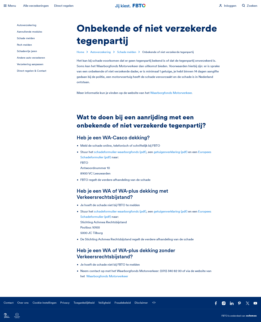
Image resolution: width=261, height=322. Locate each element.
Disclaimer (141, 302)
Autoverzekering (26, 25)
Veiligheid (104, 302)
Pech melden (24, 44)
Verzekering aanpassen (30, 64)
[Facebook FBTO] (216, 303)
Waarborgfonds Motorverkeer (171, 93)
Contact (8, 302)
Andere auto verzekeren (31, 57)
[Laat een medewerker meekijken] (154, 303)
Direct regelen (64, 5)
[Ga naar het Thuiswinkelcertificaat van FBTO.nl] (17, 316)
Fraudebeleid (123, 302)
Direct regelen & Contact (31, 70)
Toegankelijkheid (84, 302)
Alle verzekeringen (36, 5)
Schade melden (26, 38)
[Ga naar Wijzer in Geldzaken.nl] (7, 316)
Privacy (65, 302)
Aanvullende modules (29, 31)
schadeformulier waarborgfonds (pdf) (120, 152)
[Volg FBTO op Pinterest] (240, 303)
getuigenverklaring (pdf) (170, 152)
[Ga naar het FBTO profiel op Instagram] (224, 303)
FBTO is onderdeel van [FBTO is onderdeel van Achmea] (239, 315)
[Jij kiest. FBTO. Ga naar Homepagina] (130, 5)
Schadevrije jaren (27, 51)
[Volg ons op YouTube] (255, 303)
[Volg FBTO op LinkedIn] (232, 303)
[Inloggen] (227, 5)
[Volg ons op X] (248, 303)
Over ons (23, 302)
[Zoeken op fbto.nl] (250, 5)
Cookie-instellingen (44, 302)
